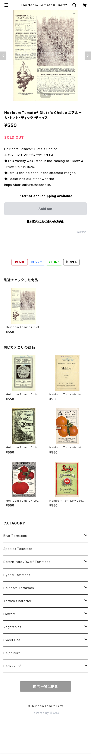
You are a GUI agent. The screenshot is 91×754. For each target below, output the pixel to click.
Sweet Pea (11, 640)
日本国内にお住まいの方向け (45, 221)
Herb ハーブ (12, 666)
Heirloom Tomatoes (18, 588)
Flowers (9, 614)
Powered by (45, 712)
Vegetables (12, 627)
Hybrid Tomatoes (16, 575)
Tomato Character (17, 601)
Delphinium (12, 653)
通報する (81, 232)
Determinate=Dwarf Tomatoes (26, 562)
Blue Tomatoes (15, 536)
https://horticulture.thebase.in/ (27, 185)
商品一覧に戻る (45, 687)
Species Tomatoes (18, 549)
